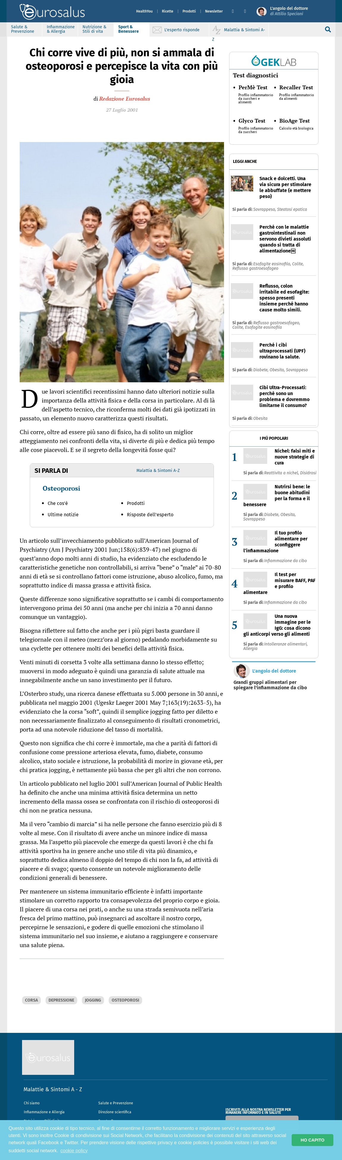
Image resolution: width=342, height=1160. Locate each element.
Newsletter (214, 11)
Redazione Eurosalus (124, 98)
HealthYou (144, 11)
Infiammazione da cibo (285, 560)
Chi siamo (32, 1103)
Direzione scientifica (114, 1112)
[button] (236, 11)
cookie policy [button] (74, 1150)
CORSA (31, 1000)
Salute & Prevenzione (23, 29)
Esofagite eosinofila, (272, 263)
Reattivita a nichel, (282, 472)
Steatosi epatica (292, 209)
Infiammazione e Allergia (44, 1112)
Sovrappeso (297, 369)
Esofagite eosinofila (263, 327)
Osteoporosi (61, 488)
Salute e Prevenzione (115, 1103)
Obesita (260, 418)
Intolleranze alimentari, (286, 644)
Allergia (250, 648)
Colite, (298, 263)
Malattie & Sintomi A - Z (53, 1089)
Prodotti (189, 11)
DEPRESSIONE (61, 1000)
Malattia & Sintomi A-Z (158, 470)
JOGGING (93, 1000)
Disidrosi (308, 472)
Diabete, (261, 369)
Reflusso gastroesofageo (255, 268)
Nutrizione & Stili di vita (95, 29)
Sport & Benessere (129, 29)
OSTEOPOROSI (125, 1000)
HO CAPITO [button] (312, 1140)
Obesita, (278, 369)
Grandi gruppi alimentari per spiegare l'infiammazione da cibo (270, 685)
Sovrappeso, (265, 209)
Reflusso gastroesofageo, (276, 322)
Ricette (167, 11)
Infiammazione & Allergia (61, 29)
